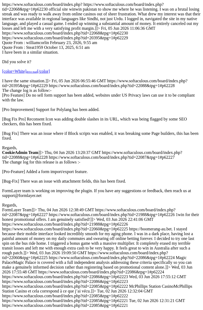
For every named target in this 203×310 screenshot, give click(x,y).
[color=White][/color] (26, 71)
